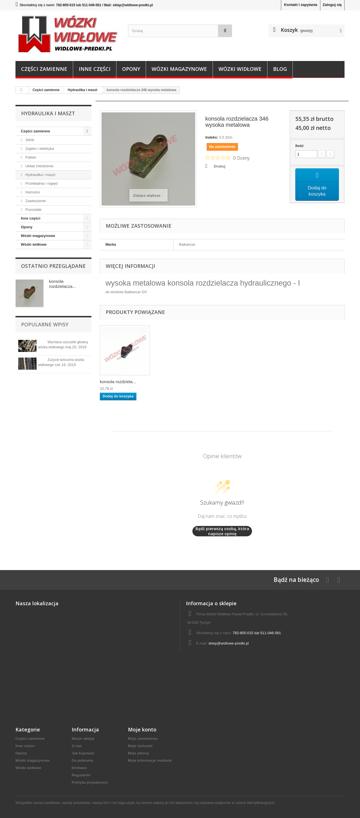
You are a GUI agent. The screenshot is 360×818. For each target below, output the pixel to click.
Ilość (299, 146)
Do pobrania (82, 760)
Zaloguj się (332, 5)
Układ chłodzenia (38, 166)
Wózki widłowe (240, 68)
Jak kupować (83, 753)
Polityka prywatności (90, 782)
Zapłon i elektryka (39, 148)
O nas (77, 746)
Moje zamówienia (143, 738)
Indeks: (211, 137)
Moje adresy (138, 753)
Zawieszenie (35, 201)
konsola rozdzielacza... (62, 284)
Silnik (29, 140)
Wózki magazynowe (179, 68)
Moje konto (142, 729)
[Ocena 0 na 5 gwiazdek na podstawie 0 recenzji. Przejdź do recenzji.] (227, 157)
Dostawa (79, 768)
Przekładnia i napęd (41, 183)
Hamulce (32, 192)
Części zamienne (44, 68)
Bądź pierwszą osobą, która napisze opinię (222, 531)
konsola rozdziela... (118, 381)
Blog (280, 68)
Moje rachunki (140, 746)
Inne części (95, 68)
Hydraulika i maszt (39, 175)
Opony (131, 68)
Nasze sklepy (83, 738)
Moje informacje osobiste (150, 760)
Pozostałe (33, 209)
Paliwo (30, 157)
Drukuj (219, 166)
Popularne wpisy (44, 324)
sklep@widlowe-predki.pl (228, 643)
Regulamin (81, 775)
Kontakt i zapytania (300, 5)
